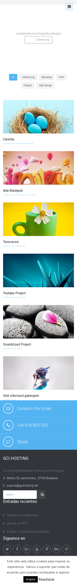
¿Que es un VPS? (17, 523)
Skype (22, 441)
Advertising (9, 143)
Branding (22, 143)
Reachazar (47, 579)
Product (32, 195)
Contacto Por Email (34, 408)
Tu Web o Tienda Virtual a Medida (27, 531)
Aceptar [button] (30, 579)
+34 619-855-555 (32, 425)
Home (31, 39)
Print (30, 143)
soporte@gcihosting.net (22, 485)
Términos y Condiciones (22, 515)
